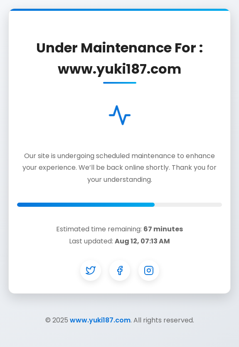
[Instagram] (148, 270)
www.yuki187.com (100, 320)
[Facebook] (119, 270)
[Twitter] (90, 270)
